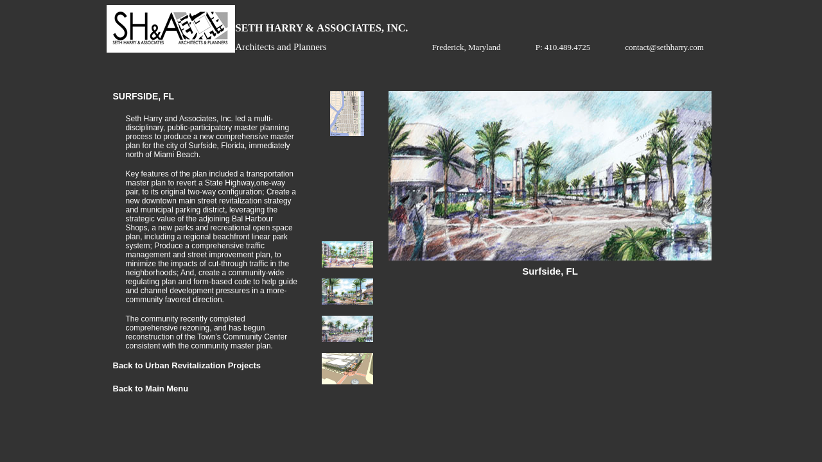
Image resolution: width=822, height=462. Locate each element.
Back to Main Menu (151, 388)
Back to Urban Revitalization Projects (187, 365)
